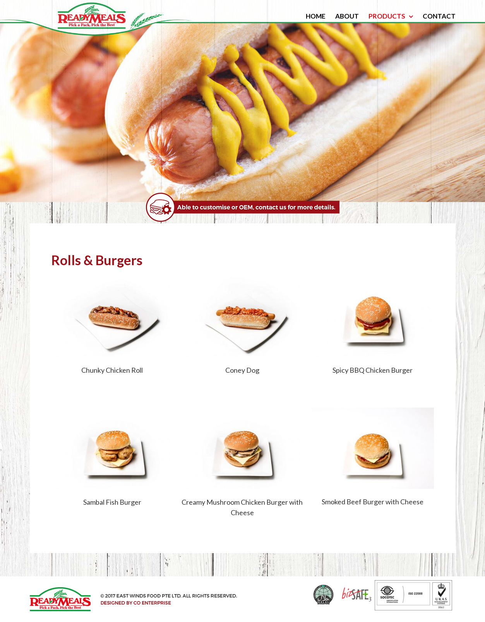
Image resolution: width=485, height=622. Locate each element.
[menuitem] (320, 16)
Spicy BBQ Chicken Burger (372, 370)
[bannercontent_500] (242, 198)
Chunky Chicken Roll (112, 370)
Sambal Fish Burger (112, 502)
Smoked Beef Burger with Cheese (372, 501)
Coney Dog (242, 370)
